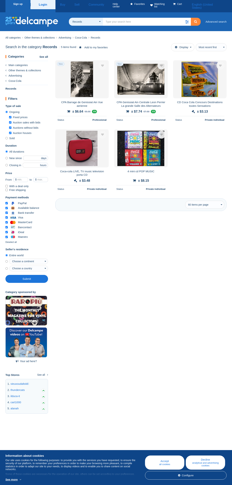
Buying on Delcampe (141, 446)
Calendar (72, 446)
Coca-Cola (13, 76)
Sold (10, 133)
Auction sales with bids (24, 118)
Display (181, 42)
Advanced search (216, 17)
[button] (187, 17)
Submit (26, 274)
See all (43, 52)
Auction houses (20, 128)
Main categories (16, 60)
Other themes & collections (23, 66)
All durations (14, 147)
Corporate (13, 446)
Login (43, 4)
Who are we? (13, 441)
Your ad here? (26, 356)
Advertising (13, 71)
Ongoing (12, 107)
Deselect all (11, 238)
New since (13, 153)
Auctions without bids (23, 123)
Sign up (17, 4)
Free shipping (15, 185)
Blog (71, 441)
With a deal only (17, 181)
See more (11, 479)
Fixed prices (18, 112)
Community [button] (86, 4)
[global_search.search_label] (147, 17)
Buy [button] (61, 4)
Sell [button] (72, 4)
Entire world (14, 250)
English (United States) (211, 4)
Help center (136, 441)
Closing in (13, 160)
